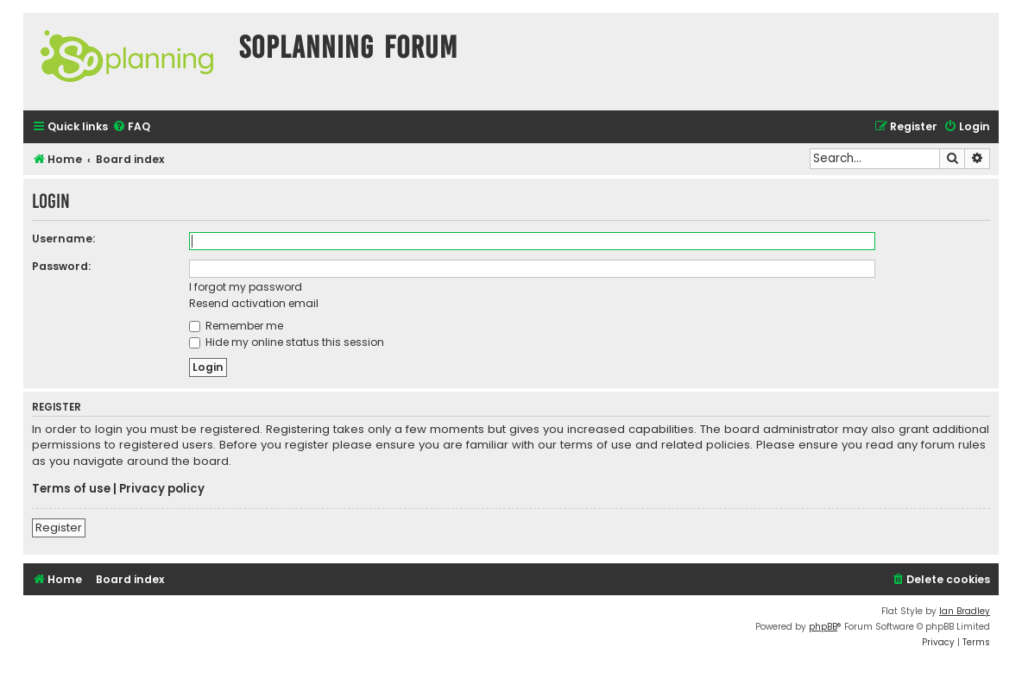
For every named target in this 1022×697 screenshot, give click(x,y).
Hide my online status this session (286, 342)
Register (58, 527)
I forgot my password (245, 286)
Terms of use (71, 489)
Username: (63, 238)
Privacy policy (162, 489)
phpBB (823, 626)
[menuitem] (131, 127)
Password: (61, 266)
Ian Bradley (964, 611)
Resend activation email (254, 303)
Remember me (236, 325)
